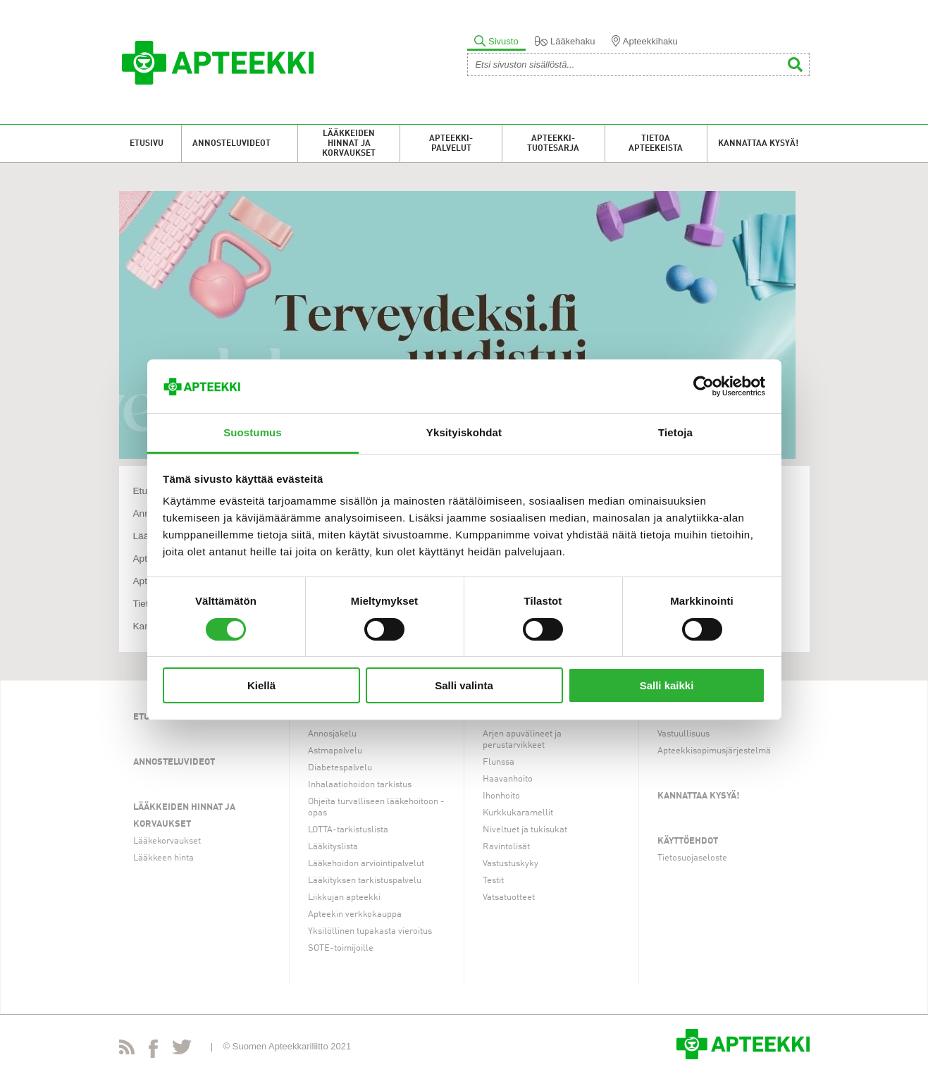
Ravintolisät (506, 846)
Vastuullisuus (683, 734)
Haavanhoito (508, 779)
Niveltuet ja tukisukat (525, 829)
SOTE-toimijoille (340, 948)
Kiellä (261, 685)
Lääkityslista (333, 846)
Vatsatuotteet (509, 897)
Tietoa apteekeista (656, 144)
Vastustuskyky (510, 863)
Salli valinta (464, 685)
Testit (493, 880)
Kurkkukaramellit (518, 813)
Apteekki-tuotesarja (553, 144)
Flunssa (498, 762)
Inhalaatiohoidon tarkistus (360, 784)
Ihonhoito (501, 796)
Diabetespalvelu (340, 767)
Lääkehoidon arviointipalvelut (366, 863)
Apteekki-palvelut (451, 144)
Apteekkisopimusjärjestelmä (714, 751)
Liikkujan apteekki (344, 897)
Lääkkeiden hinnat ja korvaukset (349, 144)
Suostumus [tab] (252, 432)
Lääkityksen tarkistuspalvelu (364, 880)
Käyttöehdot (687, 841)
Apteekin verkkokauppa (355, 914)
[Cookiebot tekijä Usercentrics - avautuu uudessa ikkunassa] (703, 386)
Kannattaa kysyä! (758, 144)
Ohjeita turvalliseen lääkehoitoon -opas (376, 807)
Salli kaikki (667, 685)
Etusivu (146, 144)
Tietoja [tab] (675, 432)
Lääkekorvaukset (167, 841)
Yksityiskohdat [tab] (464, 432)
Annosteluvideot (231, 144)
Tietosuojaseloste (692, 858)
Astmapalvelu (335, 751)
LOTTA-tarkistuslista (348, 829)
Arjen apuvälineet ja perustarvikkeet (522, 739)
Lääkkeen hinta (163, 858)
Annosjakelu (332, 734)
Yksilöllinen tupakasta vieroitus (370, 931)
